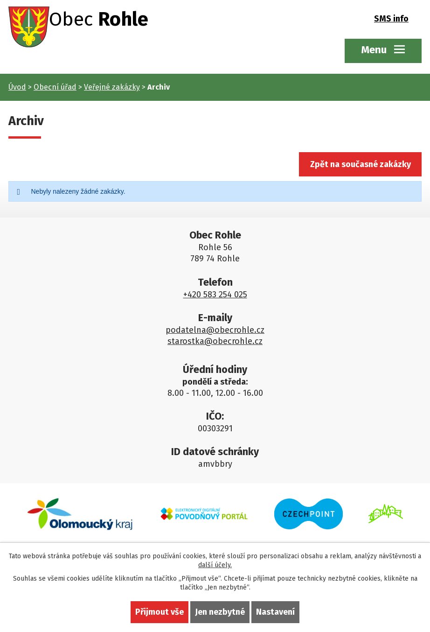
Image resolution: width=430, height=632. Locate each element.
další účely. (215, 565)
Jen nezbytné (220, 612)
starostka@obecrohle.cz (215, 342)
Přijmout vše (159, 612)
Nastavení (275, 612)
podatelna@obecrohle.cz (215, 331)
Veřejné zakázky (112, 87)
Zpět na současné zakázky (358, 165)
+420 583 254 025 (215, 295)
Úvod (17, 87)
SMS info (391, 19)
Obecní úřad (55, 87)
